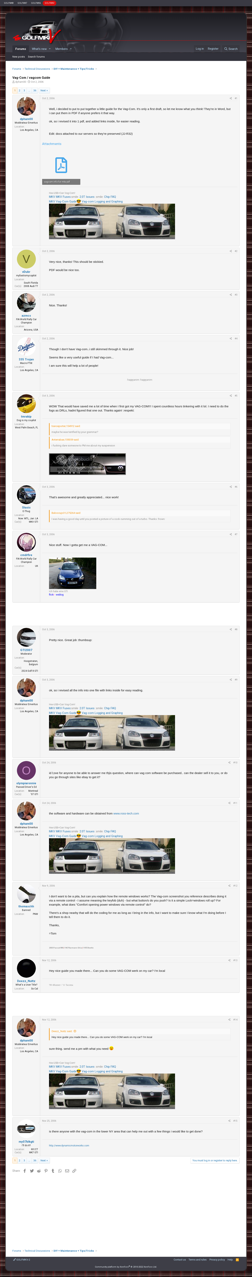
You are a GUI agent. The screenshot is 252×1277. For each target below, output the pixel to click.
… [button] (29, 90)
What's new (39, 49)
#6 (236, 487)
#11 (235, 803)
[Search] (231, 49)
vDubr (26, 272)
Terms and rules (198, 1259)
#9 (236, 679)
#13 (235, 960)
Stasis (26, 507)
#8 (236, 629)
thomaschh (26, 906)
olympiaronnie (26, 783)
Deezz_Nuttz (26, 981)
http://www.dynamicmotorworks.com (69, 1145)
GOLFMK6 (36, 3)
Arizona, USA (31, 329)
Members (62, 49)
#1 (236, 98)
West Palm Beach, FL (26, 427)
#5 (236, 395)
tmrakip (26, 416)
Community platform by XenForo (126, 1267)
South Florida (31, 282)
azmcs (26, 315)
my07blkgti (26, 1141)
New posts (18, 56)
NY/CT (34, 1149)
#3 (236, 294)
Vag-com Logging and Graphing (102, 201)
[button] (50, 49)
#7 (236, 534)
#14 (235, 1019)
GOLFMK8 (9, 3)
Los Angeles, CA (29, 130)
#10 (235, 762)
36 (34, 90)
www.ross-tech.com (126, 813)
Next (43, 90)
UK (36, 566)
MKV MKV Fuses (60, 197)
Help (230, 1259)
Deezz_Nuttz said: (62, 1031)
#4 (236, 338)
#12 (235, 885)
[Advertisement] (126, 614)
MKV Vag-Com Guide (63, 201)
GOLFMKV (49, 3)
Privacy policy (217, 1259)
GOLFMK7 (22, 3)
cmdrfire (26, 555)
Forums (20, 49)
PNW (35, 914)
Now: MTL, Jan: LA (28, 518)
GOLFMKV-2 (21, 1259)
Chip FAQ (110, 197)
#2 (236, 251)
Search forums (36, 56)
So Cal (34, 988)
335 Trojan (26, 359)
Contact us (180, 1259)
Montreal (33, 791)
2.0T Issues (87, 197)
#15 (235, 1120)
